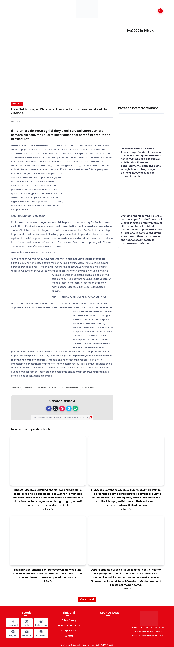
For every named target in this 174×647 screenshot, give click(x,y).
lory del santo (72, 388)
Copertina (17, 104)
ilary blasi (28, 388)
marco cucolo (87, 388)
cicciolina (16, 388)
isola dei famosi (56, 388)
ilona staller (41, 388)
